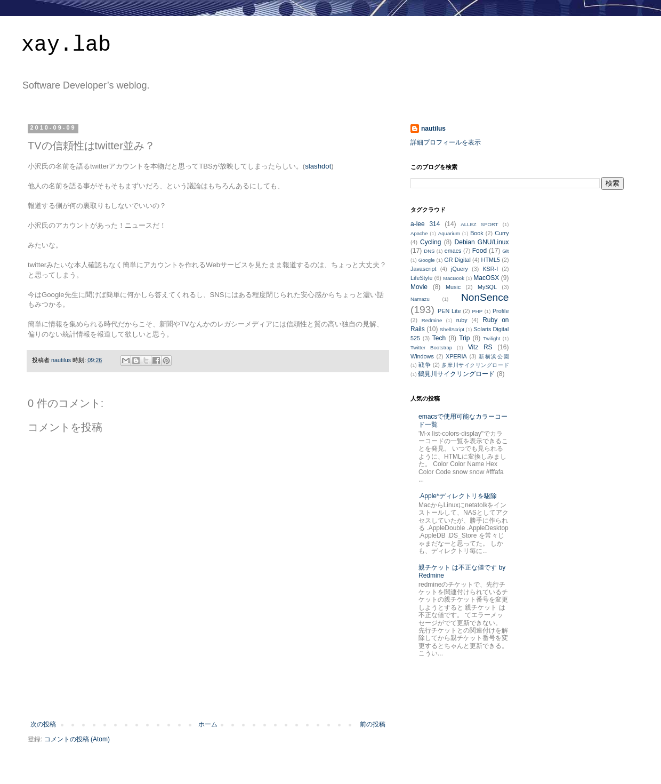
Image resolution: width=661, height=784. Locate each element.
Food (479, 250)
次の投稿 (43, 724)
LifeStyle (421, 278)
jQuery (459, 269)
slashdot (318, 166)
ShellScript (452, 329)
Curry (502, 233)
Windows (422, 356)
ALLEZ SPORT (479, 224)
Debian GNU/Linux (482, 242)
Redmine (432, 320)
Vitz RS (480, 347)
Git (505, 251)
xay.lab (66, 45)
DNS (429, 251)
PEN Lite (449, 311)
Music (453, 287)
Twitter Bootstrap (431, 347)
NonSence (485, 297)
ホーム (207, 724)
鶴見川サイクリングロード (456, 374)
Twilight (491, 338)
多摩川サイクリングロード (475, 365)
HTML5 (490, 260)
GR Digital (457, 260)
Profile (501, 311)
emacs (453, 250)
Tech (439, 338)
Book (476, 233)
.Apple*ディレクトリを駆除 (457, 496)
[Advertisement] (208, 691)
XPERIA (456, 356)
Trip (464, 338)
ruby (461, 320)
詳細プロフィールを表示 (445, 142)
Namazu (420, 299)
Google (426, 260)
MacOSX (486, 278)
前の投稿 (372, 724)
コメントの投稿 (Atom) (77, 739)
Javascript (423, 269)
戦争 (424, 365)
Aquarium (449, 233)
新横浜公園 (494, 356)
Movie (419, 287)
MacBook (453, 278)
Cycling (430, 242)
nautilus (433, 128)
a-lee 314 (425, 224)
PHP (477, 311)
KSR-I (490, 269)
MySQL (487, 287)
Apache (419, 233)
